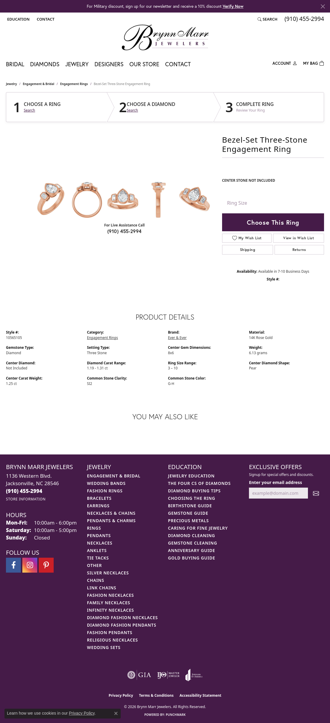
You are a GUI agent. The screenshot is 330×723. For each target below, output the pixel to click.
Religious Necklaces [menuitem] (112, 640)
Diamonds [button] (44, 64)
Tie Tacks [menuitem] (98, 558)
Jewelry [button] (77, 64)
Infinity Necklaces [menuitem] (110, 610)
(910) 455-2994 (124, 231)
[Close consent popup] (116, 713)
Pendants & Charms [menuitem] (111, 520)
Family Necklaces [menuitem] (108, 602)
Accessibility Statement (200, 695)
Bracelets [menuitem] (99, 498)
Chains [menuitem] (95, 580)
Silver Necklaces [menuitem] (108, 573)
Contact (178, 64)
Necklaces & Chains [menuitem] (111, 513)
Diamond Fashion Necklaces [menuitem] (122, 617)
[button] (18, 19)
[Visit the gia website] (139, 674)
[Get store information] (26, 499)
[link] (44, 19)
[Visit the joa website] (194, 674)
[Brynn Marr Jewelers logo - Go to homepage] (165, 37)
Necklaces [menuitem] (99, 543)
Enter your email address (275, 482)
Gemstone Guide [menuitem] (188, 513)
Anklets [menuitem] (97, 550)
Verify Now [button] (233, 6)
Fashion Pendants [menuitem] (109, 632)
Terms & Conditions (156, 695)
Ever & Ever (177, 337)
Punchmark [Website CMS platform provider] (176, 715)
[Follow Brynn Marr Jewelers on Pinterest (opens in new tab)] (46, 565)
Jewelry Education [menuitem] (191, 476)
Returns (299, 249)
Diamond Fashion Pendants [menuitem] (122, 625)
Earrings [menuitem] (98, 505)
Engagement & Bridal (38, 84)
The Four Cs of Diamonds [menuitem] (199, 483)
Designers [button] (108, 64)
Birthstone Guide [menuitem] (190, 505)
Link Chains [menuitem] (101, 588)
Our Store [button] (144, 64)
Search (29, 110)
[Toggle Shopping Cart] (313, 62)
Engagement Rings (74, 84)
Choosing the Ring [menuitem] (191, 498)
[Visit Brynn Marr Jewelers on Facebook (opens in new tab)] (13, 565)
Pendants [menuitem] (99, 535)
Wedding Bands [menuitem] (106, 483)
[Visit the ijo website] (168, 674)
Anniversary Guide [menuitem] (191, 550)
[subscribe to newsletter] (316, 493)
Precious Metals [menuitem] (188, 520)
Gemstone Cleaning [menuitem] (192, 543)
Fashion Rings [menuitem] (105, 491)
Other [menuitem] (94, 565)
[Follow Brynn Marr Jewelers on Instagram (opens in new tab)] (29, 565)
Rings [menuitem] (94, 528)
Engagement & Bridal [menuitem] (113, 476)
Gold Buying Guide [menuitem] (191, 558)
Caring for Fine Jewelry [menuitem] (198, 528)
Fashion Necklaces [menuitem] (110, 595)
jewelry (11, 84)
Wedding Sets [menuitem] (104, 647)
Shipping (247, 249)
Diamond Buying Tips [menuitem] (194, 491)
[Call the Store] (24, 491)
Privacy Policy (121, 695)
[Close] (322, 6)
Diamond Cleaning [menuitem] (191, 535)
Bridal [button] (15, 64)
